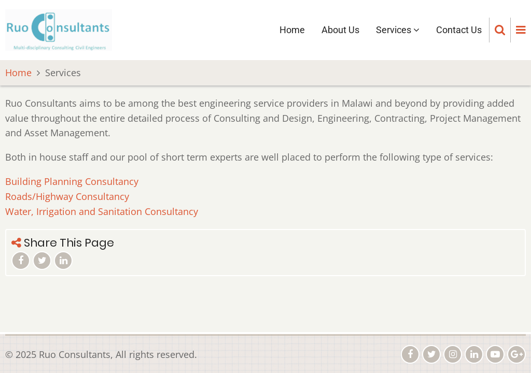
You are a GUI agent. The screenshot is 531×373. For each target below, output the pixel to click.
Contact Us (459, 29)
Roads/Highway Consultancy (67, 196)
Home (292, 29)
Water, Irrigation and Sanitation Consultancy (101, 211)
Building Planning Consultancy (71, 181)
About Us (340, 29)
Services (398, 29)
